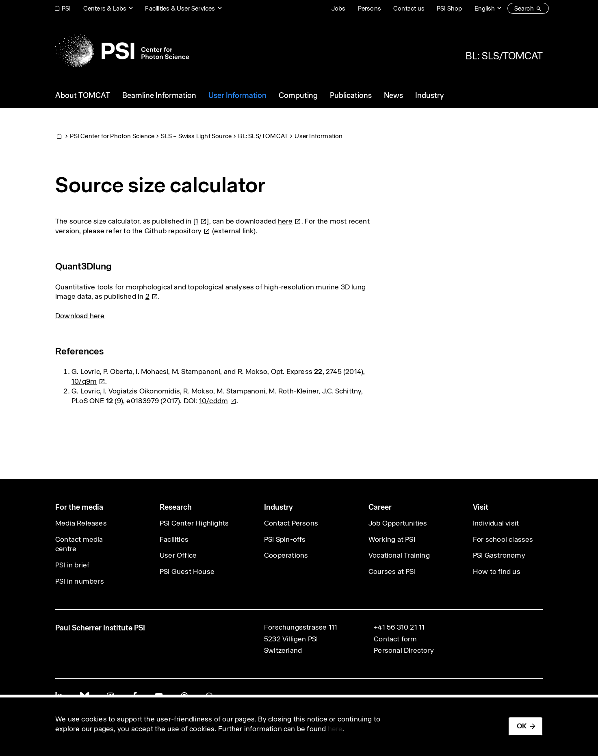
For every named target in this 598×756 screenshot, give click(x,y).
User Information (318, 136)
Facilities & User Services (180, 8)
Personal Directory (404, 650)
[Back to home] (122, 51)
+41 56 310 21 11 (399, 627)
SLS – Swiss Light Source (196, 136)
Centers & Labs (105, 8)
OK (521, 726)
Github (177, 231)
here (335, 729)
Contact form (395, 639)
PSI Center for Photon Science (112, 136)
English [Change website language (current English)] (484, 8)
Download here (80, 316)
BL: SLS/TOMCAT (504, 55)
